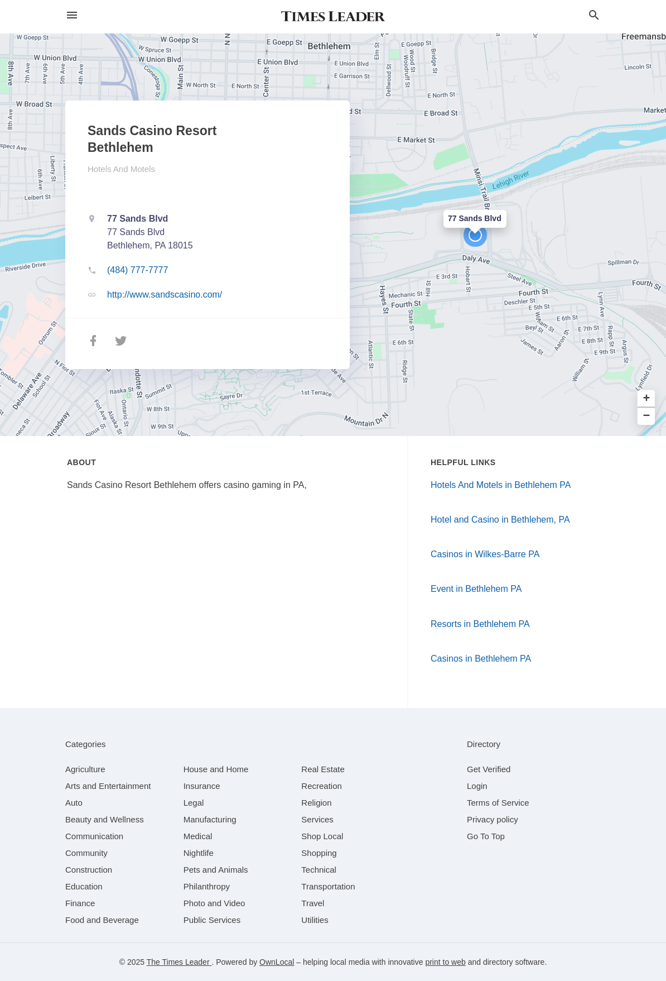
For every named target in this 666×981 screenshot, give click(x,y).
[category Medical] (198, 836)
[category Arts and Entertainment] (108, 786)
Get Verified (488, 769)
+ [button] (646, 399)
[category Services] (317, 819)
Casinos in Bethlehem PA (481, 658)
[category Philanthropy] (207, 886)
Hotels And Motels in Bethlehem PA (501, 485)
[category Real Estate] (323, 769)
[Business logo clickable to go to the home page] (333, 16)
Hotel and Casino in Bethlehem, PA (500, 519)
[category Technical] (318, 869)
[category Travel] (312, 903)
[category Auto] (74, 802)
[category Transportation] (328, 886)
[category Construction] (88, 869)
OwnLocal (276, 962)
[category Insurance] (202, 786)
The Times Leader (179, 962)
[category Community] (86, 853)
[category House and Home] (216, 769)
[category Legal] (194, 802)
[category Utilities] (314, 920)
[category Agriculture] (85, 769)
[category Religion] (316, 802)
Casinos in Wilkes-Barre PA (485, 554)
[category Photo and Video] (214, 903)
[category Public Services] (212, 920)
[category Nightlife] (199, 853)
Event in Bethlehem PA (476, 589)
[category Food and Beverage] (102, 920)
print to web (445, 962)
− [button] (646, 416)
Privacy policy (492, 819)
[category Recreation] (321, 786)
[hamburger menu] (72, 15)
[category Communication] (94, 836)
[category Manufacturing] (210, 819)
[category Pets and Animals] (216, 869)
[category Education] (84, 886)
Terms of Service (498, 802)
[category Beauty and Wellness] (104, 819)
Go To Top (486, 836)
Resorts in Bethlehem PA (480, 624)
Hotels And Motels (121, 169)
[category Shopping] (318, 853)
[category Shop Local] (322, 836)
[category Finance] (80, 903)
